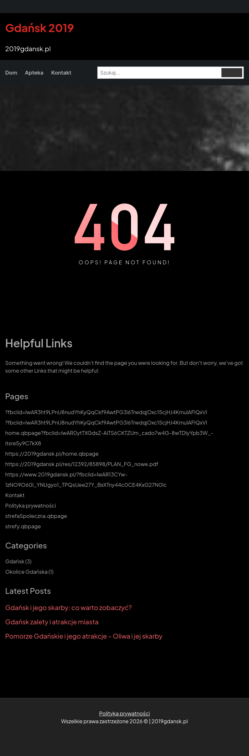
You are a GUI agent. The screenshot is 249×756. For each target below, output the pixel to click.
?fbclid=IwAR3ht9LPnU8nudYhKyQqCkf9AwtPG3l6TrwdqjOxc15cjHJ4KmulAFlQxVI (106, 412)
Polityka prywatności (30, 505)
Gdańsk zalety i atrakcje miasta (52, 621)
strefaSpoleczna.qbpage (36, 515)
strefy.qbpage (23, 526)
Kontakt (15, 495)
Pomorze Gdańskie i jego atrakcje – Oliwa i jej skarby (83, 636)
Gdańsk (14, 561)
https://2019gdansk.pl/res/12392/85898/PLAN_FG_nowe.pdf (81, 464)
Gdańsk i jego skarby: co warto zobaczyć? (68, 607)
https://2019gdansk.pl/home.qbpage (52, 453)
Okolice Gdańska (26, 571)
